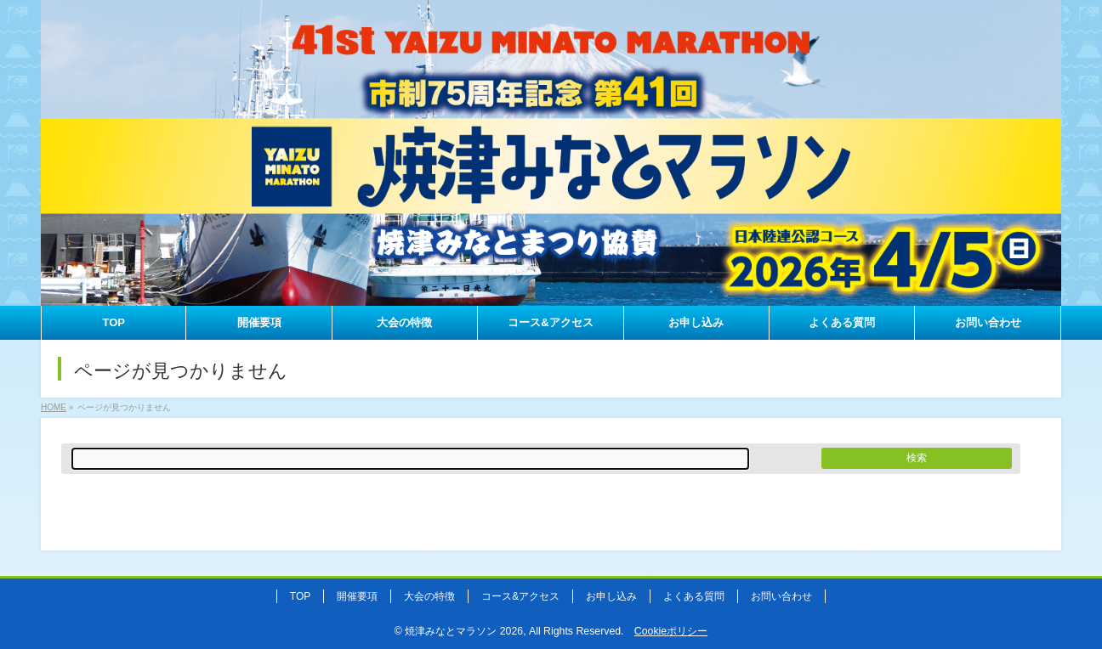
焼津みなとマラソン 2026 (464, 631)
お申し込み (611, 596)
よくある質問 (693, 596)
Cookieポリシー (670, 631)
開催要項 (357, 596)
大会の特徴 (429, 596)
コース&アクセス (520, 596)
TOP (300, 596)
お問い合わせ (781, 596)
